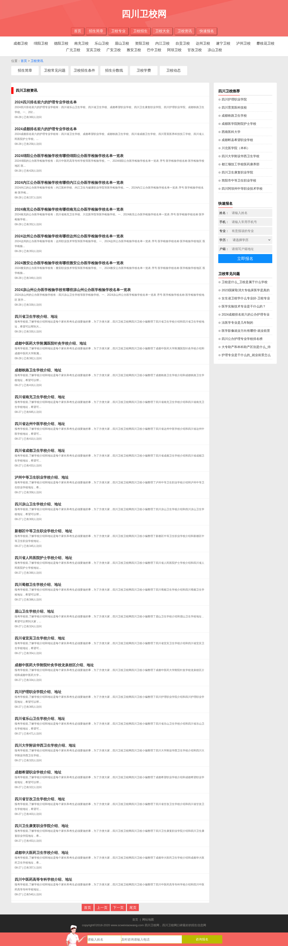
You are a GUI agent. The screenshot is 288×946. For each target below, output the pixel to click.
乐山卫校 (101, 43)
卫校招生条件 (84, 70)
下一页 (118, 908)
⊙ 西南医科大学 (229, 132)
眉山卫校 (122, 43)
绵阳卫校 (41, 43)
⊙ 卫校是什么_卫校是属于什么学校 (243, 282)
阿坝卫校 (174, 50)
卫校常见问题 (54, 70)
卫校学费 (144, 70)
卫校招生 (140, 31)
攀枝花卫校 (265, 43)
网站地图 (148, 919)
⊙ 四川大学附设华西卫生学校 (238, 156)
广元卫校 (73, 50)
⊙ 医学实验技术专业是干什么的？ (242, 306)
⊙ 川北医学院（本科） (234, 148)
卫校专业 (118, 31)
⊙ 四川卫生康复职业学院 (235, 172)
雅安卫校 (134, 50)
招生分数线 (114, 70)
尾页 (133, 908)
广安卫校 (113, 50)
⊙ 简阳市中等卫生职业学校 (237, 180)
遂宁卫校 (223, 43)
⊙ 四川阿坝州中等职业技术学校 (240, 188)
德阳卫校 (61, 43)
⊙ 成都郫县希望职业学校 (235, 140)
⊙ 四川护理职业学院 (232, 99)
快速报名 (207, 31)
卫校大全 (162, 31)
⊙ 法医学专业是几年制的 (235, 322)
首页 (77, 31)
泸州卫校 (243, 43)
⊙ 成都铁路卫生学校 (232, 115)
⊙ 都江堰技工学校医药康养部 (238, 164)
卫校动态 (173, 70)
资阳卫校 (142, 43)
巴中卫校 (154, 50)
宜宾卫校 (93, 50)
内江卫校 (162, 43)
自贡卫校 (183, 43)
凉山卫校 (215, 50)
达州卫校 (203, 43)
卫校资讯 (185, 31)
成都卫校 (21, 43)
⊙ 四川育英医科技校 (232, 107)
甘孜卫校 (194, 50)
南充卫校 (81, 43)
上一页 (102, 908)
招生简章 (96, 31)
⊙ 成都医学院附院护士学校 (237, 123)
